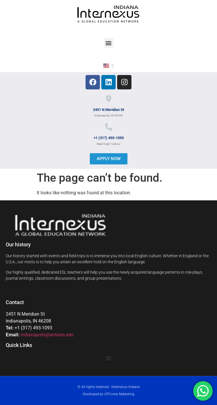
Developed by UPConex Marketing (108, 394)
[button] (108, 43)
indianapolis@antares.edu (47, 334)
